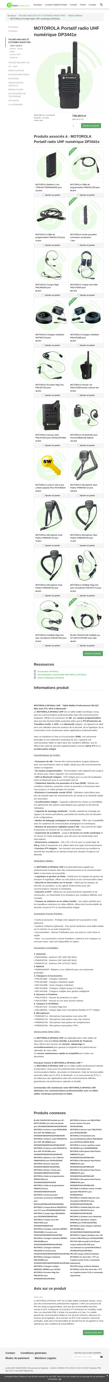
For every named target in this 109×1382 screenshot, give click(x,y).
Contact (10, 1353)
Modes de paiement (17, 1358)
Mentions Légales (45, 1358)
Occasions (12, 31)
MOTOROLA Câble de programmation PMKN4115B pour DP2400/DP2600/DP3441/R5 (85, 187)
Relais (12, 52)
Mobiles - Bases (16, 49)
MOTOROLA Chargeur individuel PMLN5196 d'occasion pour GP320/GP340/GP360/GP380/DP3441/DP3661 (52, 1251)
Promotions (13, 27)
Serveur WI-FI (15, 54)
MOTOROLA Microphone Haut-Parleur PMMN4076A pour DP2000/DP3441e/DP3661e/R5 (49, 588)
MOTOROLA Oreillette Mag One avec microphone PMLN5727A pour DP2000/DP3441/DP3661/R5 (85, 588)
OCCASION (13, 100)
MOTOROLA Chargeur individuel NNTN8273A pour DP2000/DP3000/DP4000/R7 (49, 337)
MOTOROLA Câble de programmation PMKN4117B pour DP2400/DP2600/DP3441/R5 (50, 237)
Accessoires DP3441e (47, 671)
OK (60, 1379)
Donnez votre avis (93, 1332)
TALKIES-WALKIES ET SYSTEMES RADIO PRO (19, 40)
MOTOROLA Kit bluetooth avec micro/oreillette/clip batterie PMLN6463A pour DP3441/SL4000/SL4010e (86, 1139)
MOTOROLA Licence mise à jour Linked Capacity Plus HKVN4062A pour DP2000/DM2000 (50, 488)
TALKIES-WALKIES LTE (19, 62)
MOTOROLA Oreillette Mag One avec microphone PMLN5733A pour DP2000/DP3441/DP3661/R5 (51, 638)
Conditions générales (34, 1353)
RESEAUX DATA (15, 89)
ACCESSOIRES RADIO (18, 74)
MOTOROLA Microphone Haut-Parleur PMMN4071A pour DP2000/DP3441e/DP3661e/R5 (84, 488)
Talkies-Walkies (16, 46)
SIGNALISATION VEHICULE (15, 84)
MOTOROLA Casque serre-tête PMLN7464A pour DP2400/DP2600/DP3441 (84, 287)
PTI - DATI (12, 66)
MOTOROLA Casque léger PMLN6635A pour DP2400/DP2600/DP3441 (47, 287)
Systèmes (14, 57)
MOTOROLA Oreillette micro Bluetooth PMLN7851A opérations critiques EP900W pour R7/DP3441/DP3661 (85, 1220)
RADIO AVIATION (16, 70)
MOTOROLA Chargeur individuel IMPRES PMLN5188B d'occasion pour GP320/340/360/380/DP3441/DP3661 (50, 1232)
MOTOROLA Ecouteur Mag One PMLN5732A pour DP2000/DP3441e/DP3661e (49, 388)
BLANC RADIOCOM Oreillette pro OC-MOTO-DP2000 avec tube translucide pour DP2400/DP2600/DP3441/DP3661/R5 (50, 1123)
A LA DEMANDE (15, 104)
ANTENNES (13, 78)
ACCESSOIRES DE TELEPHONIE (17, 95)
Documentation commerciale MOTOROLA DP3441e (61, 674)
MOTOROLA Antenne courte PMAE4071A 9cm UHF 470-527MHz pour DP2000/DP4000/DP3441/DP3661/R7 (50, 1151)
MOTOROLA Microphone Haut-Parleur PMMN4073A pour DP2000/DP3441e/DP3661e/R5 (49, 538)
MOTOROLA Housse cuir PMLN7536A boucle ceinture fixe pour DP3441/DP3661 (84, 388)
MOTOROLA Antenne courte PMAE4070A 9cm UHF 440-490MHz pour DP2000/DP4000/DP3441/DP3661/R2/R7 (50, 1142)
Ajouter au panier (91, 125)
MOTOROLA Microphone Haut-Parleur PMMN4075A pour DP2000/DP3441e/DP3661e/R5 (84, 538)
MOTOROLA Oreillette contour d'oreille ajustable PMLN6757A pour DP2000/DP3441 (86, 1192)
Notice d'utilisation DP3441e (50, 678)
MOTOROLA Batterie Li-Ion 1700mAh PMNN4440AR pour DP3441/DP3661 (48, 187)
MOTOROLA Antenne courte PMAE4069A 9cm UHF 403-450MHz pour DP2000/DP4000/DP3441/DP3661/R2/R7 (50, 1133)
